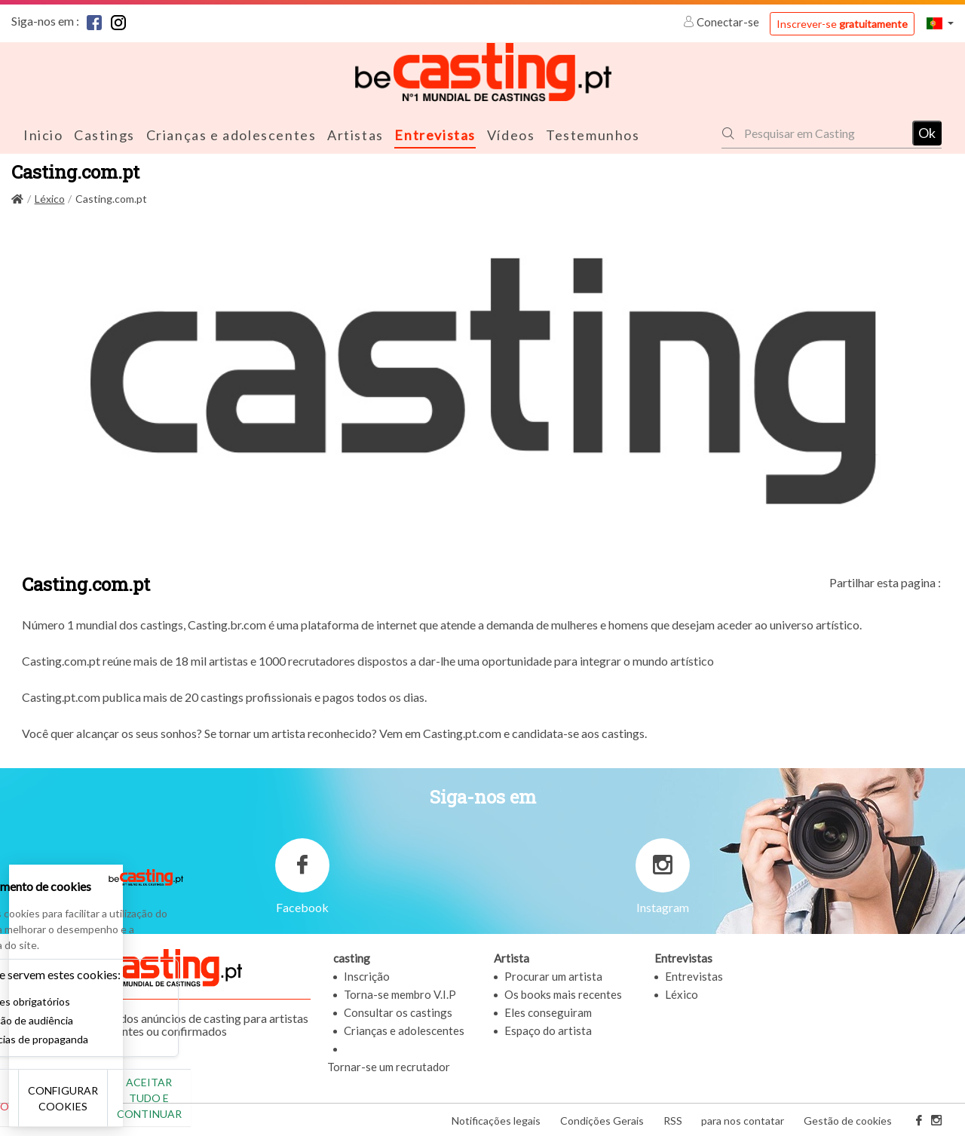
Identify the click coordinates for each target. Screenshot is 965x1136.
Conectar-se (722, 22)
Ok (927, 132)
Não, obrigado (61, 1106)
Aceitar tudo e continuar (273, 1106)
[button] (940, 23)
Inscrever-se (842, 23)
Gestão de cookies (848, 1119)
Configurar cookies (168, 1106)
